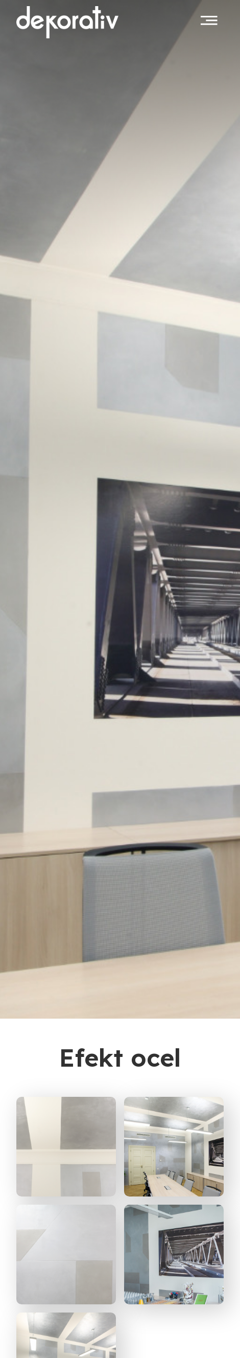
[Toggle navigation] (209, 20)
